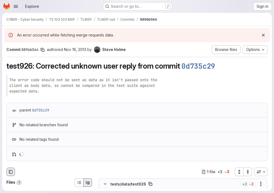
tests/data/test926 (128, 183)
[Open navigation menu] (16, 6)
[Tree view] (87, 182)
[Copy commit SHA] (42, 50)
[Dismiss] (263, 35)
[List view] (79, 182)
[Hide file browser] (10, 172)
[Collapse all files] (247, 172)
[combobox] (261, 172)
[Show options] (261, 184)
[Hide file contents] (105, 184)
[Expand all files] (239, 172)
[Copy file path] (150, 184)
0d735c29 (198, 66)
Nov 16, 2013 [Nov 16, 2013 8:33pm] (75, 49)
